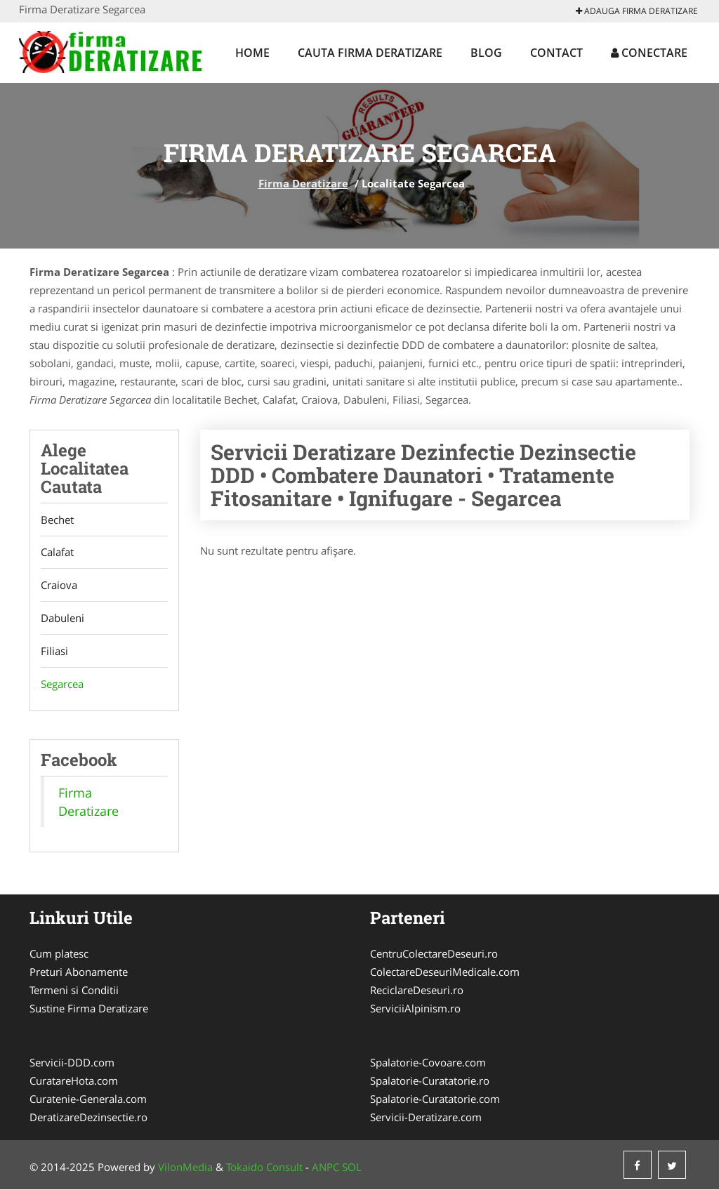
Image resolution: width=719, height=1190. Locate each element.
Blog (486, 52)
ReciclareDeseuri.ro (416, 991)
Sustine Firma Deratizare (88, 1009)
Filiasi (54, 651)
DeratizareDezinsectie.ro (88, 1118)
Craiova (59, 586)
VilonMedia (185, 1168)
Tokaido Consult (264, 1168)
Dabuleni (62, 618)
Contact (556, 52)
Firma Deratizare (303, 183)
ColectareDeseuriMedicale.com (445, 972)
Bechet (57, 520)
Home (252, 52)
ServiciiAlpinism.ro (415, 1009)
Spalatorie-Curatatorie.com (435, 1099)
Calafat (57, 553)
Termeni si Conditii (74, 991)
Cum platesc (58, 954)
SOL (352, 1168)
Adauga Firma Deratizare (637, 11)
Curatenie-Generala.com (88, 1099)
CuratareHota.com (73, 1081)
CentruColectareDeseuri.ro (434, 954)
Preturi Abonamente (78, 972)
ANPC (325, 1168)
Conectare (649, 52)
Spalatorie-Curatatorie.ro (429, 1081)
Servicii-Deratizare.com (426, 1118)
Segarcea (62, 684)
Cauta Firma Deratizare (370, 52)
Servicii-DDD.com (71, 1063)
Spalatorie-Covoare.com (428, 1063)
